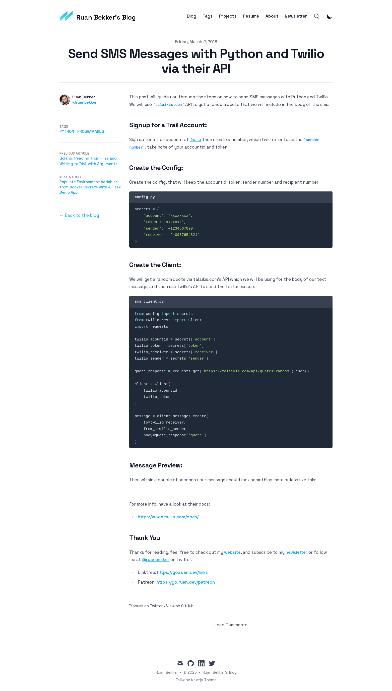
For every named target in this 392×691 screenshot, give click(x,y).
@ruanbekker (84, 102)
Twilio (195, 139)
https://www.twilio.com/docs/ (168, 517)
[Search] (316, 16)
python (66, 131)
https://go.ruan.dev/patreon (185, 582)
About (272, 16)
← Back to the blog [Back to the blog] (79, 215)
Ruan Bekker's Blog (220, 672)
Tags (208, 16)
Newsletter (296, 16)
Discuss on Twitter (146, 605)
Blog (191, 16)
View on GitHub (179, 605)
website (232, 552)
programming (90, 131)
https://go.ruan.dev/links (182, 572)
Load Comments (230, 625)
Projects (228, 16)
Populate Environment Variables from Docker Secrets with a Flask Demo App (90, 187)
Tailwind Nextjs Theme (196, 679)
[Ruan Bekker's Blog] (97, 16)
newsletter (296, 552)
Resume (251, 16)
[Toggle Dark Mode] (329, 16)
